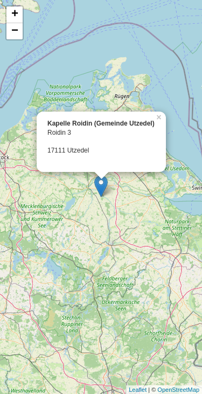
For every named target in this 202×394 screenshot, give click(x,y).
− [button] (14, 31)
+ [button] (14, 14)
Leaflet (138, 389)
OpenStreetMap (178, 389)
